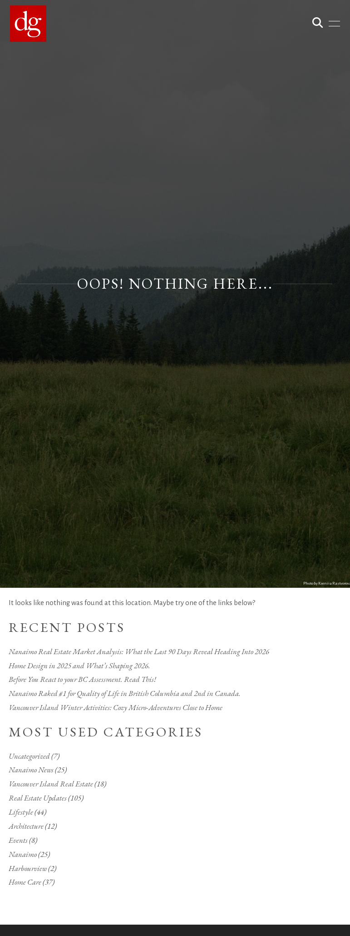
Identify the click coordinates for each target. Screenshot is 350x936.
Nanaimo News (31, 770)
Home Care (25, 882)
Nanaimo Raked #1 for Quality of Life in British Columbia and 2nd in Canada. (125, 693)
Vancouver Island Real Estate (51, 784)
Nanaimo (23, 854)
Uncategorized (29, 756)
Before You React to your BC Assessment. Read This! (82, 679)
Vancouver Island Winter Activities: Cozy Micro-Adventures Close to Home (115, 707)
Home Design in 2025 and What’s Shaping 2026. (79, 666)
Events (18, 840)
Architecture (26, 826)
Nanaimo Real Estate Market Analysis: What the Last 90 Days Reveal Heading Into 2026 (139, 651)
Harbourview (28, 868)
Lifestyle (21, 812)
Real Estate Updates (38, 798)
